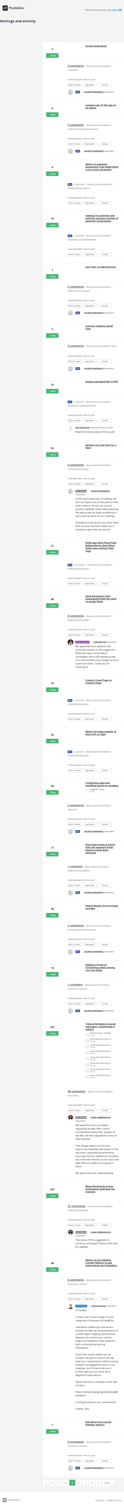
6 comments (76, 465)
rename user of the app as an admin (100, 106)
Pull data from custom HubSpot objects (98, 1423)
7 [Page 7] (85, 1482)
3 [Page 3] (59, 1482)
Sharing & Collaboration (78, 1210)
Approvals (72, 809)
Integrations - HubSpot (77, 988)
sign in (115, 10)
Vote (53, 55)
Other (114, 346)
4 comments (79, 564)
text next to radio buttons (100, 266)
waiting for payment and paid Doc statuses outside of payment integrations (101, 218)
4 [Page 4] (65, 1482)
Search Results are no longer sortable (101, 907)
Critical (106, 85)
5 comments (76, 805)
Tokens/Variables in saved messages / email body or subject (100, 1026)
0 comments (76, 66)
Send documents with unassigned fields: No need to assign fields (100, 599)
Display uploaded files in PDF (101, 381)
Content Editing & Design (78, 469)
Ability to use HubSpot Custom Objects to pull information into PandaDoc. (101, 1262)
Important (90, 85)
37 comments (77, 1206)
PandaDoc (100, 1500)
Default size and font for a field (100, 446)
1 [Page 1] (45, 1482)
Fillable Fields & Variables (79, 188)
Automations (73, 1095)
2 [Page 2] (52, 1482)
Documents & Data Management (82, 239)
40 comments (77, 1091)
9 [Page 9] (98, 1482)
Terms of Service (114, 1500)
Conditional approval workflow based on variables (101, 784)
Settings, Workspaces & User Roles (83, 129)
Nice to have (75, 85)
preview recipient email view (99, 327)
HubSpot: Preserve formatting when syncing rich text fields (100, 967)
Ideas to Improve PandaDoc (98, 66)
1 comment (79, 235)
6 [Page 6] (78, 1482)
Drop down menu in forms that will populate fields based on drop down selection (100, 848)
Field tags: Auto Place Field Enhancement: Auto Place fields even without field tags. (100, 547)
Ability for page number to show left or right (100, 733)
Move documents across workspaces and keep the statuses (100, 1189)
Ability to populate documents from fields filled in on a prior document (101, 167)
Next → (108, 1482)
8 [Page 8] (92, 1482)
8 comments (76, 616)
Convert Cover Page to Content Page (98, 682)
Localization (73, 69)
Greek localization (96, 46)
